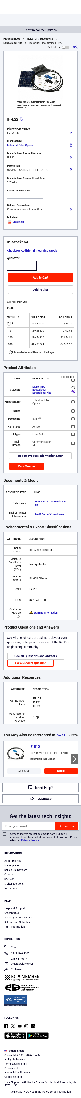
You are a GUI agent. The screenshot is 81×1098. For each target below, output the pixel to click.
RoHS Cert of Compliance (49, 514)
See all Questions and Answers (35, 656)
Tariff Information (14, 926)
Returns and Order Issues (18, 922)
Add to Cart (40, 277)
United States (14, 1050)
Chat (10, 948)
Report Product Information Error (40, 456)
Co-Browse (13, 970)
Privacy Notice (30, 840)
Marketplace (11, 865)
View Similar (26, 466)
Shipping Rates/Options (18, 917)
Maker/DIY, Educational (40, 38)
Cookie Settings (13, 1076)
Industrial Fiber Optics (20, 145)
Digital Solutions (14, 883)
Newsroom (10, 888)
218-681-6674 (15, 958)
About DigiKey (12, 860)
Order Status (11, 913)
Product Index (11, 38)
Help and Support (14, 908)
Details (61, 770)
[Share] (75, 47)
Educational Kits (12, 43)
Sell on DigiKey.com (15, 870)
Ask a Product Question (30, 663)
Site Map (9, 879)
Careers (8, 874)
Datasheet (15, 221)
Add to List (40, 289)
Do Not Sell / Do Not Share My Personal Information (40, 1091)
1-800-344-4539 (17, 954)
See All (61, 735)
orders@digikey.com (19, 964)
